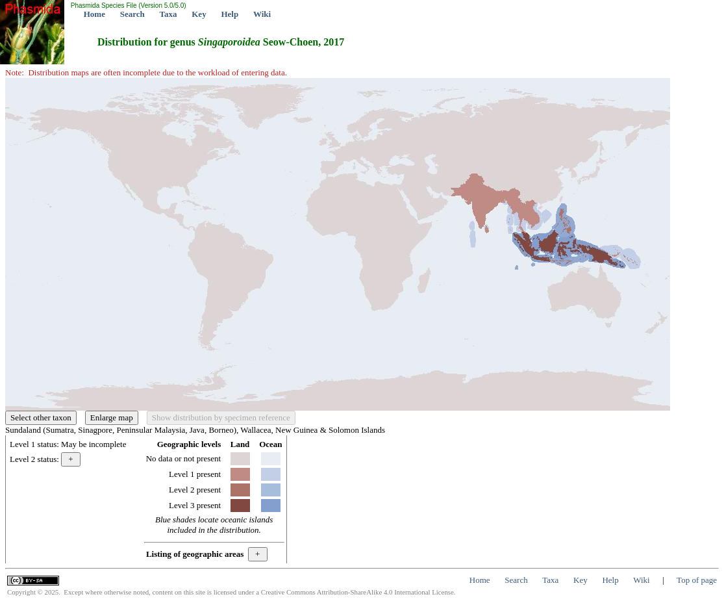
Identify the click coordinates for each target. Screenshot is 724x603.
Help (229, 14)
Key (199, 14)
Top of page (697, 580)
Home (94, 14)
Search (132, 14)
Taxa (168, 14)
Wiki (262, 14)
